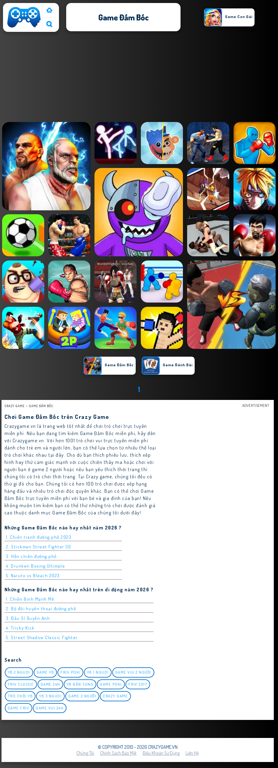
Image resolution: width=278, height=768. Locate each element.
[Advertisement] (139, 78)
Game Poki (111, 684)
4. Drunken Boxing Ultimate (35, 566)
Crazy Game (15, 406)
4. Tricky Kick (20, 628)
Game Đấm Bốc (41, 406)
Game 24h (50, 684)
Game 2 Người (82, 695)
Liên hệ (192, 753)
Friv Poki (70, 672)
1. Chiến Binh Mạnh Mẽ (30, 599)
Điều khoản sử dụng (161, 753)
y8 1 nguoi (98, 672)
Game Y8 (45, 672)
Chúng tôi (85, 753)
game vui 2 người (133, 672)
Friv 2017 (137, 684)
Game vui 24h (49, 708)
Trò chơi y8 (20, 695)
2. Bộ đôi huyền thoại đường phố (41, 608)
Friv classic (21, 684)
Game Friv (18, 708)
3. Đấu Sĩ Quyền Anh (28, 618)
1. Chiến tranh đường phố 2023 (39, 537)
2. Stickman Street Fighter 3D (38, 547)
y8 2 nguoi (19, 672)
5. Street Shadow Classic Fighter (42, 637)
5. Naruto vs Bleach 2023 (33, 575)
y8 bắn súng (80, 684)
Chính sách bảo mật (118, 753)
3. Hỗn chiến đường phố (31, 556)
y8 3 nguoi (50, 695)
